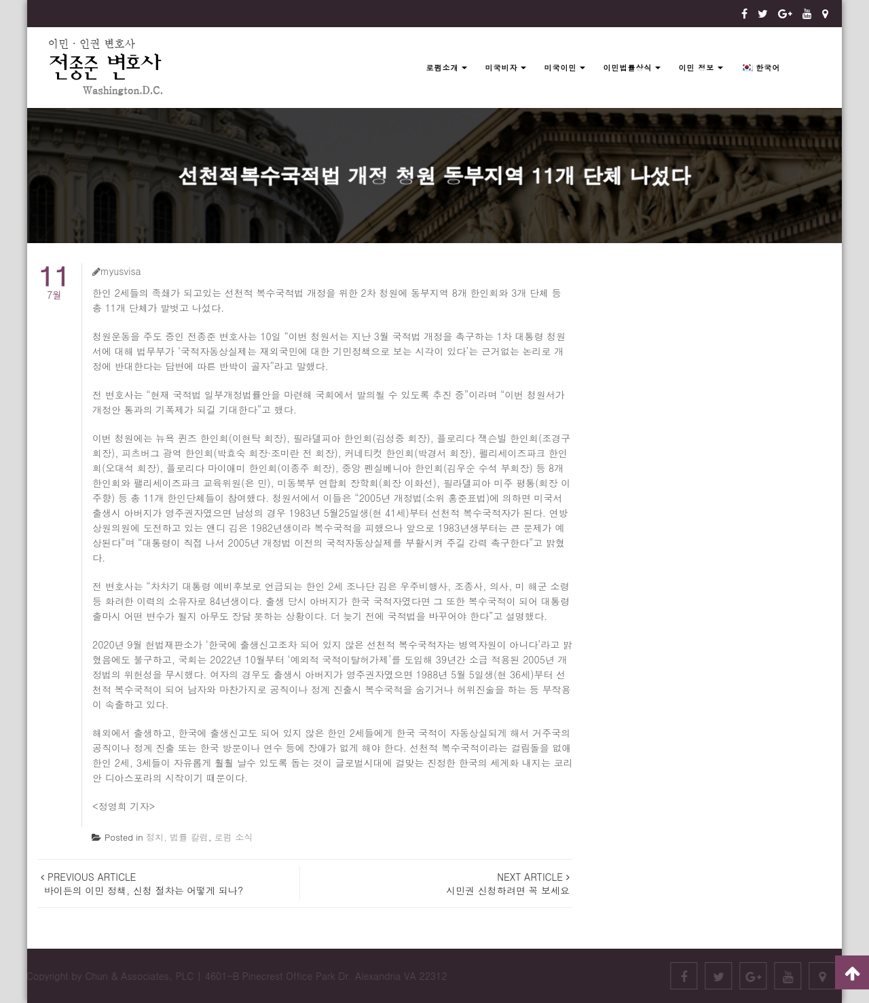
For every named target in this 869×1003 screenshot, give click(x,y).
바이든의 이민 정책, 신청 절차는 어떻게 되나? (142, 883)
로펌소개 (442, 67)
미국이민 (560, 67)
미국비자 (501, 67)
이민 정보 (696, 67)
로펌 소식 (234, 837)
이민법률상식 (627, 67)
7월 (54, 282)
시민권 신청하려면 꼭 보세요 (506, 883)
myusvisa (116, 271)
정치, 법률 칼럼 (177, 837)
